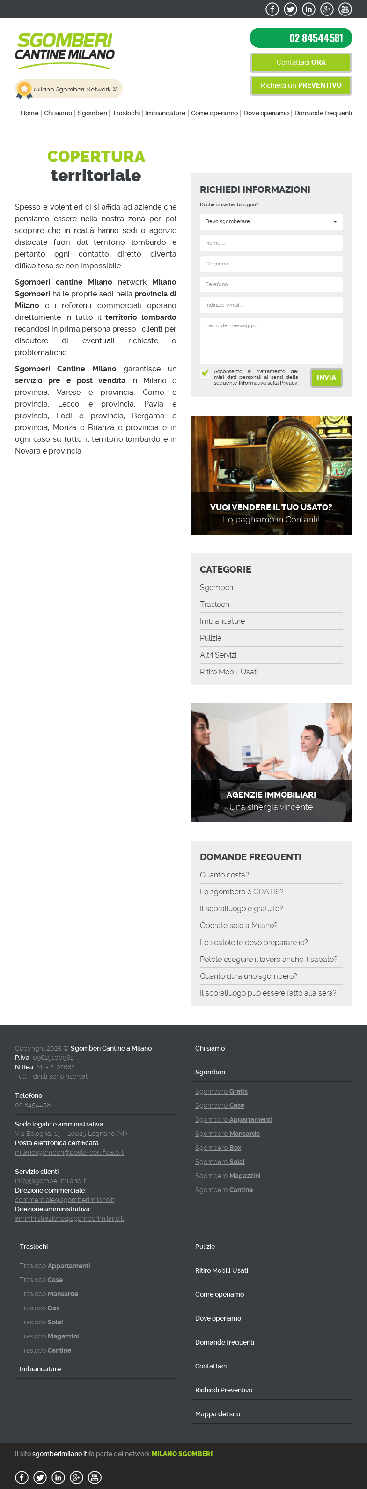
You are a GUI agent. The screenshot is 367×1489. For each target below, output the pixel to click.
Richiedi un (301, 85)
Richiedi (223, 1390)
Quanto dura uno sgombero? (248, 976)
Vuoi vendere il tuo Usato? (271, 507)
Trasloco (55, 1266)
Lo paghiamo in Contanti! (271, 519)
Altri (218, 654)
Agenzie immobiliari (271, 795)
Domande (323, 113)
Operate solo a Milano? (239, 925)
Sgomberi (92, 113)
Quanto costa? (224, 874)
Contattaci (301, 62)
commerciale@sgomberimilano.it (64, 1199)
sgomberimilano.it (59, 1454)
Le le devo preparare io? (254, 942)
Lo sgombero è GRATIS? (242, 891)
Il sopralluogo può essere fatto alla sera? (268, 993)
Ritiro (229, 671)
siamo (58, 113)
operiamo (214, 113)
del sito (217, 1414)
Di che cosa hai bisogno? (229, 205)
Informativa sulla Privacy (268, 383)
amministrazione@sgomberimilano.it (69, 1218)
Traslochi (125, 113)
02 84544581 (316, 37)
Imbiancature (165, 113)
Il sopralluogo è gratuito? (241, 908)
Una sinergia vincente (271, 807)
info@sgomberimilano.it (50, 1181)
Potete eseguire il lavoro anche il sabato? (269, 959)
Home (29, 113)
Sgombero (221, 1091)
